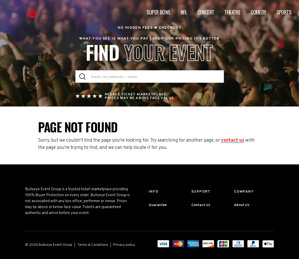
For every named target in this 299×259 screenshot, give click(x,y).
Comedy (258, 12)
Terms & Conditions (92, 245)
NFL (184, 12)
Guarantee (158, 205)
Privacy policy (124, 245)
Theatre (232, 12)
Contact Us (200, 205)
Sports (284, 12)
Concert (206, 12)
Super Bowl (158, 12)
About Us (241, 205)
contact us (232, 140)
